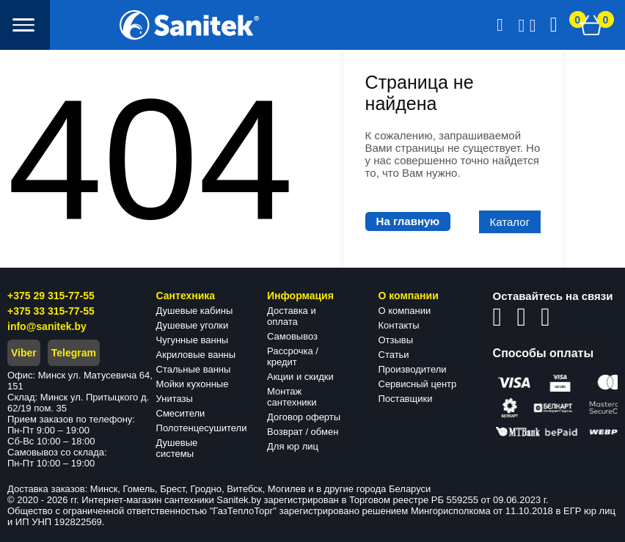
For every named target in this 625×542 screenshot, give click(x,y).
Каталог (510, 222)
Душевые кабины (194, 310)
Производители (413, 369)
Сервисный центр (418, 383)
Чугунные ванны (192, 339)
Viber (24, 353)
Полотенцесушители (201, 427)
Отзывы (396, 339)
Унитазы (174, 398)
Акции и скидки (300, 376)
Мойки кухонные (192, 383)
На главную (408, 221)
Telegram (73, 353)
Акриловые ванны (196, 354)
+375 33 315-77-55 (51, 311)
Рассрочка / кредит (292, 356)
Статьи (394, 354)
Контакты (399, 325)
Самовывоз (292, 336)
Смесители (180, 413)
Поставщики (406, 398)
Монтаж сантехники (292, 397)
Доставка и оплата (291, 316)
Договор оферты (303, 416)
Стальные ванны (193, 369)
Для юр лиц (292, 446)
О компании (405, 310)
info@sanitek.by (47, 326)
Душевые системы (177, 448)
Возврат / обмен (302, 431)
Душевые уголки (192, 325)
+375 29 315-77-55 (51, 295)
